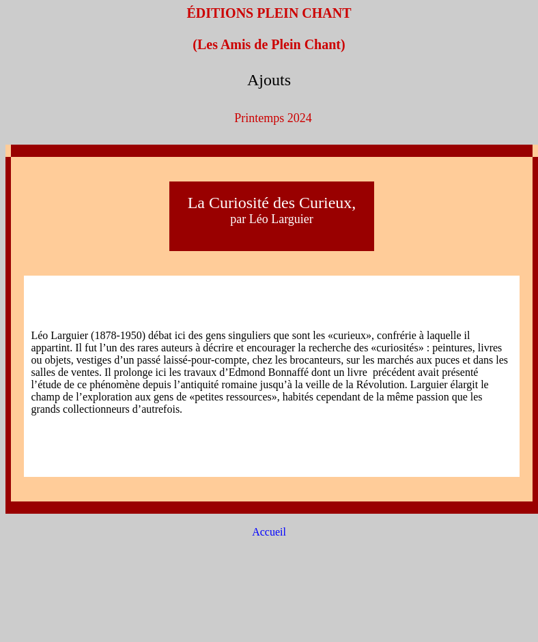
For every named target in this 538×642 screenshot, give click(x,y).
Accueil (269, 532)
